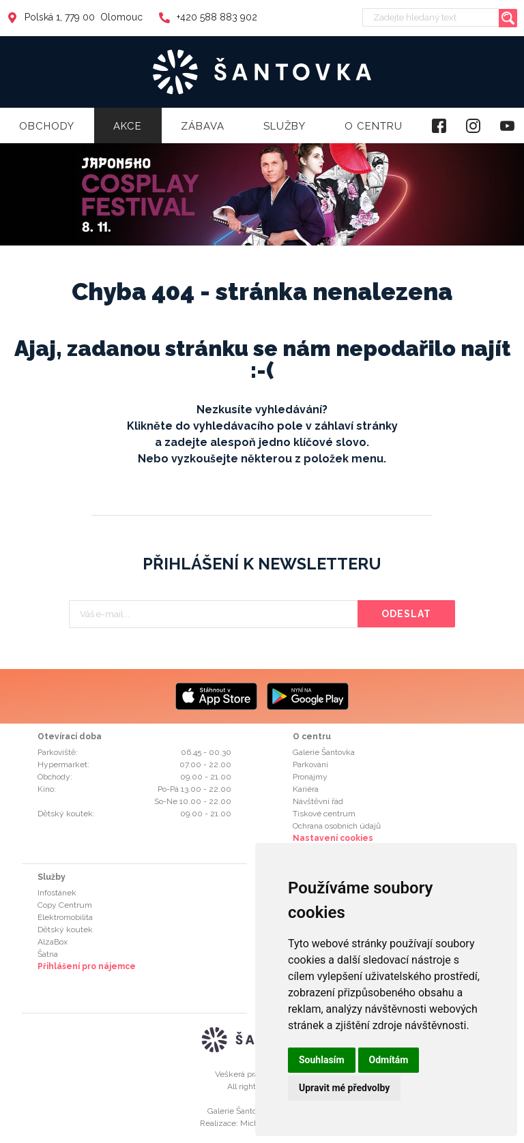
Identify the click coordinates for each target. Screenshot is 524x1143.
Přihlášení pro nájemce (87, 966)
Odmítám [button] (389, 1059)
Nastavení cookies (333, 838)
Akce (127, 126)
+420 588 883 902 (208, 17)
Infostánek (57, 892)
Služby (284, 126)
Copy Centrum (65, 905)
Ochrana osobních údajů (337, 826)
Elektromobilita (65, 917)
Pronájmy (310, 777)
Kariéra (306, 789)
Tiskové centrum (324, 813)
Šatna (48, 954)
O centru (374, 126)
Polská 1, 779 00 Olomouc (75, 17)
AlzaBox (53, 942)
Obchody (46, 126)
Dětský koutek (65, 929)
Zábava (202, 126)
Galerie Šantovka (324, 752)
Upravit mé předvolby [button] (344, 1087)
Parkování (310, 764)
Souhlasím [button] (322, 1059)
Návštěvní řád (318, 801)
